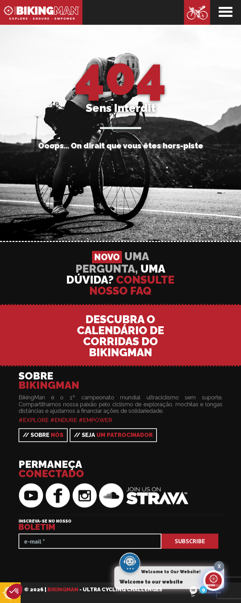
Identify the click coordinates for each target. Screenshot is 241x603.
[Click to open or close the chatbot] (213, 580)
